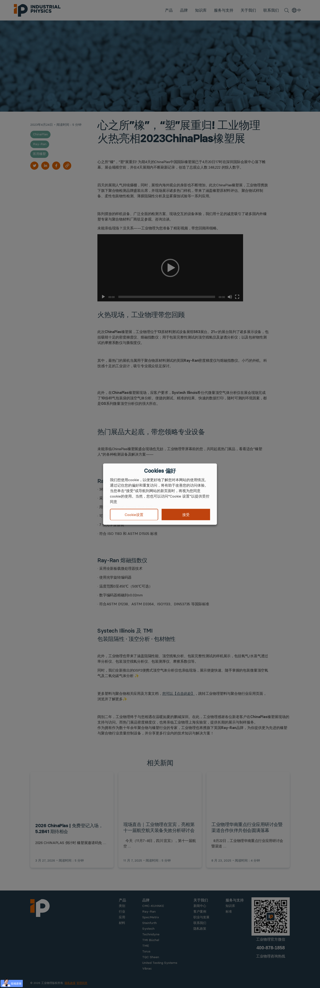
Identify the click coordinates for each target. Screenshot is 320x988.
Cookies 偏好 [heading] (160, 470)
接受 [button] (186, 514)
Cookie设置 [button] (134, 514)
